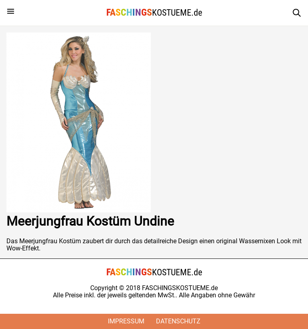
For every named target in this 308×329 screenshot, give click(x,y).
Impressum (126, 321)
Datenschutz (178, 321)
